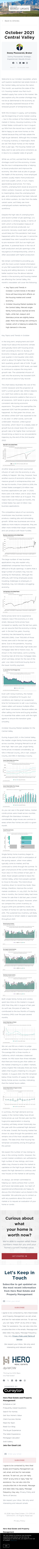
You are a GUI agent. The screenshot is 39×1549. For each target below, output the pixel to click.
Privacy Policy (19, 1521)
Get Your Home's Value (12, 1415)
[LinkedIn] (12, 1381)
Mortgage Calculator (11, 1438)
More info (14, 1540)
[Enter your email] (21, 1301)
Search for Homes (10, 1412)
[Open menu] (36, 4)
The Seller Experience (11, 1434)
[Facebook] (4, 1381)
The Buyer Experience (12, 1430)
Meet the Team (9, 1423)
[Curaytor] (13, 1393)
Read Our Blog (9, 1427)
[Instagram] (25, 1381)
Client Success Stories (12, 1419)
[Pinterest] (16, 1381)
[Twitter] (8, 1381)
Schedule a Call (9, 1404)
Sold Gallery (8, 1441)
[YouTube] (20, 1381)
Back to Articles (12, 21)
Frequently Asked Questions (14, 1408)
